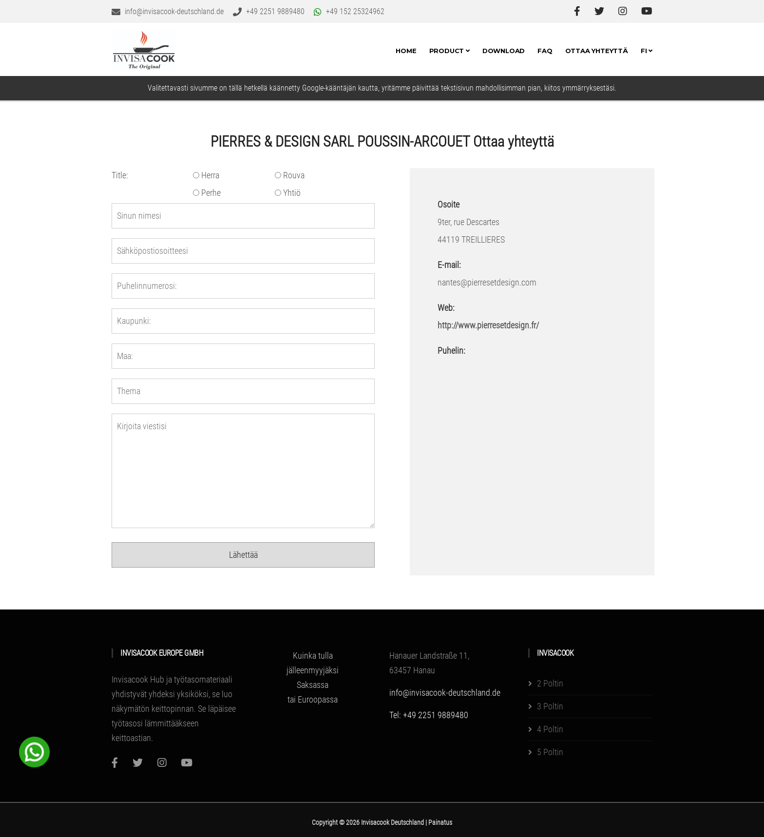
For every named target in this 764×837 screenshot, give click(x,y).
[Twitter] (137, 763)
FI (646, 51)
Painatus (440, 822)
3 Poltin (550, 706)
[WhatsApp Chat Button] (34, 751)
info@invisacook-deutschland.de (444, 692)
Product (449, 51)
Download (503, 51)
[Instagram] (161, 763)
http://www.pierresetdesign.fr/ (488, 325)
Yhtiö (288, 193)
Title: (120, 175)
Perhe (207, 193)
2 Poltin (550, 683)
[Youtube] (186, 763)
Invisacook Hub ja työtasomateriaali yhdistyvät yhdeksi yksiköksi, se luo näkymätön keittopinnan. (172, 694)
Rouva (290, 175)
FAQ (544, 51)
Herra (206, 175)
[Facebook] (114, 763)
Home (406, 51)
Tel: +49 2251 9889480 (428, 715)
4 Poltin (550, 729)
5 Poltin (550, 752)
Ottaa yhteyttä (596, 51)
